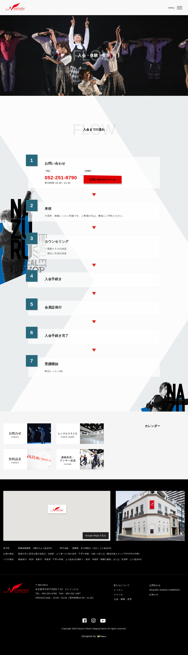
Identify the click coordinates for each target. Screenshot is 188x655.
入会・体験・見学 (123, 599)
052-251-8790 (61, 177)
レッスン (118, 590)
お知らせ (153, 594)
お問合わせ (155, 585)
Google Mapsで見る (95, 535)
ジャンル (118, 594)
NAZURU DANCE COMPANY (164, 590)
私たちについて (122, 585)
